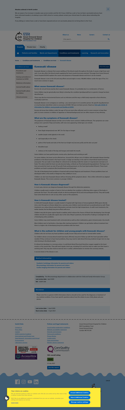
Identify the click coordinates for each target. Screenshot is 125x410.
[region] (54, 397)
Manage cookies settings (79, 402)
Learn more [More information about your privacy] (14, 403)
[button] (6, 398)
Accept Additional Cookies (80, 392)
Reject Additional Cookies (79, 397)
